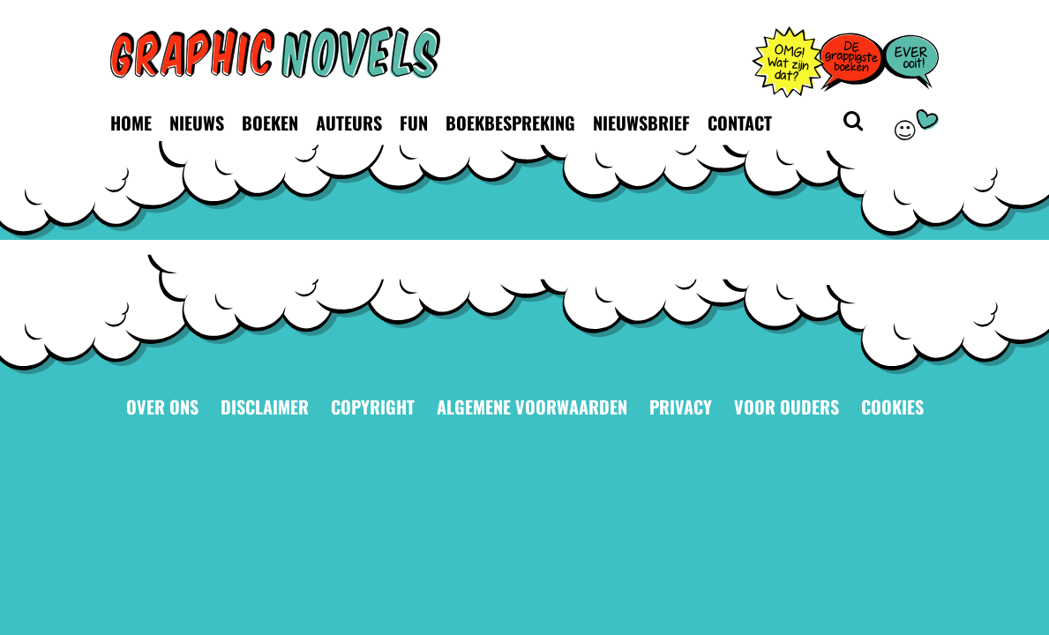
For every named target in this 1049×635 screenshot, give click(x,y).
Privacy (680, 406)
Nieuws (196, 122)
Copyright (373, 406)
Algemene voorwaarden (532, 406)
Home (131, 122)
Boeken (270, 122)
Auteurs (349, 122)
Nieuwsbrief (641, 122)
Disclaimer (265, 406)
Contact (740, 122)
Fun (414, 122)
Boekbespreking (510, 122)
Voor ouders (786, 406)
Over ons (162, 406)
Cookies (892, 406)
